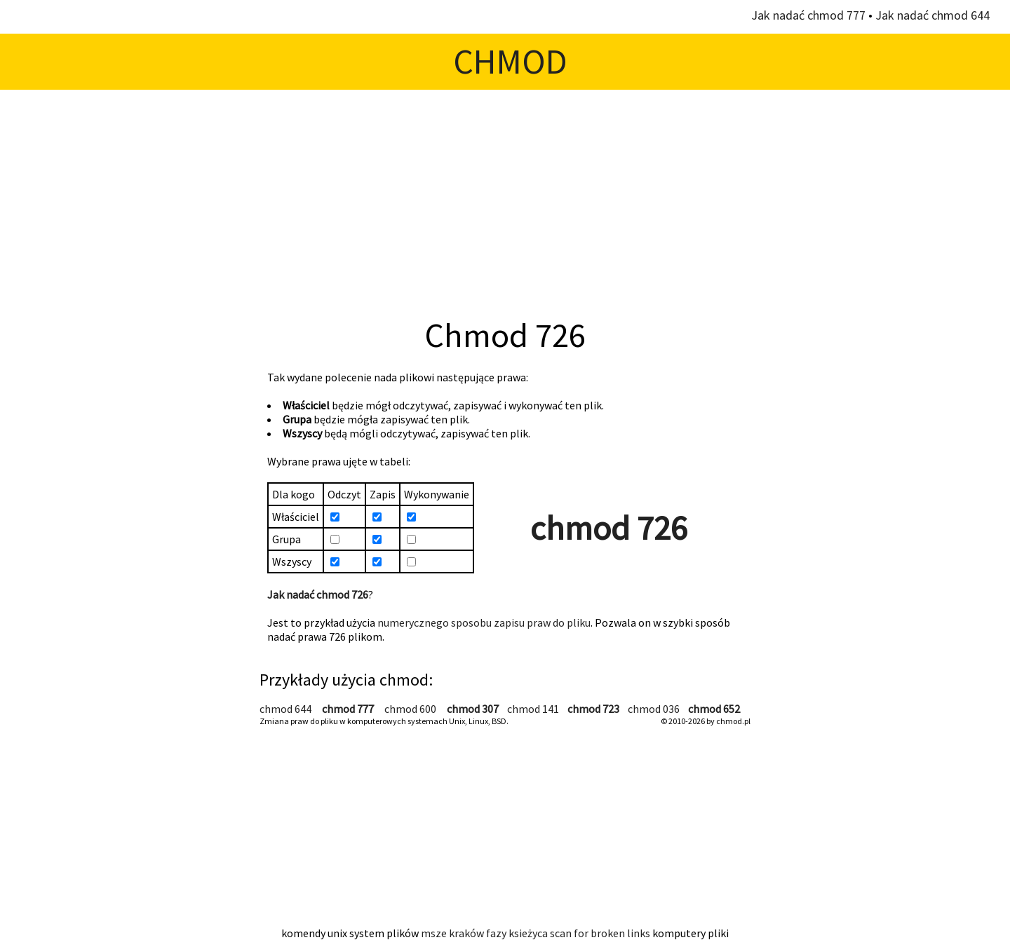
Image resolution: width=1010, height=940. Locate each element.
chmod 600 (410, 709)
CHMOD (510, 61)
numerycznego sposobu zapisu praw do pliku (484, 622)
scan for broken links (600, 933)
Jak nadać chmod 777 (808, 15)
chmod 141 (533, 709)
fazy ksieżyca (517, 933)
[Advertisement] (505, 202)
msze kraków (452, 933)
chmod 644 (285, 709)
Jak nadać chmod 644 (932, 15)
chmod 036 (654, 709)
